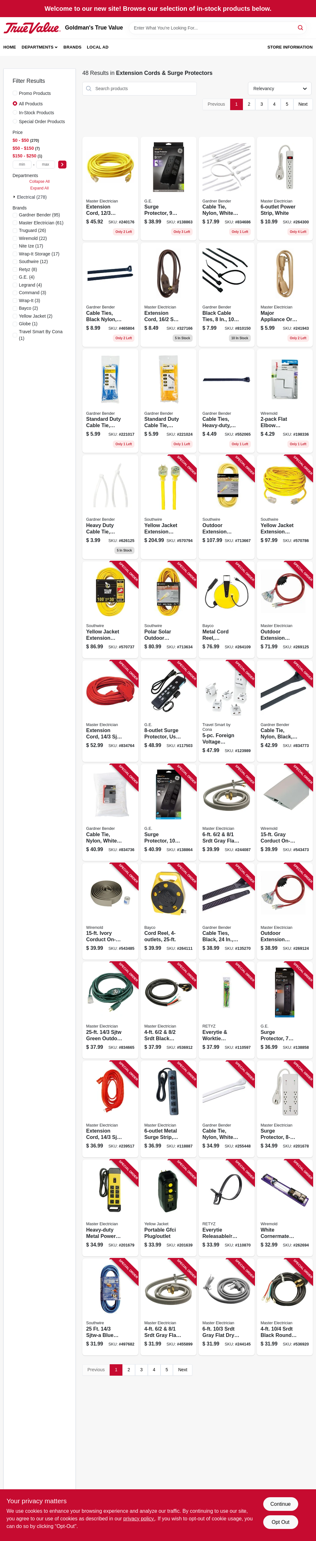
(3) (32, 292)
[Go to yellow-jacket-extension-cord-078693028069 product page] (168, 507)
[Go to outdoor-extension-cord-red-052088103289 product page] (285, 609)
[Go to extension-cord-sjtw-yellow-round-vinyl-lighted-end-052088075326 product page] (110, 189)
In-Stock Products (36, 112)
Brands (73, 47)
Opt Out (280, 1522)
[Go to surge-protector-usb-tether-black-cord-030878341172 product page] (168, 711)
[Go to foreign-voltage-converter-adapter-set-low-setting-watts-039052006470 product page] (227, 711)
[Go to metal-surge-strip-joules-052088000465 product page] (168, 1109)
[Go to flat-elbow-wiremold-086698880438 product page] (285, 401)
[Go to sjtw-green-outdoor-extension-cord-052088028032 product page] (110, 1010)
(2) (28, 308)
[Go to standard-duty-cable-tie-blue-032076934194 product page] (110, 401)
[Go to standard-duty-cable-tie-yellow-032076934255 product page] (168, 401)
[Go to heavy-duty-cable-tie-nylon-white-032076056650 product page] (110, 507)
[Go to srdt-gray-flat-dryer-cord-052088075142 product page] (227, 1307)
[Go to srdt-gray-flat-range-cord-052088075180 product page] (227, 812)
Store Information (290, 47)
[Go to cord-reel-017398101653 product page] (168, 911)
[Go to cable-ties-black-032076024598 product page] (227, 911)
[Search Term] (218, 28)
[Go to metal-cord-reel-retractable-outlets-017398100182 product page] (227, 609)
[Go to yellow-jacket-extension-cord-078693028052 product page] (285, 507)
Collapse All (39, 181)
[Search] (301, 27)
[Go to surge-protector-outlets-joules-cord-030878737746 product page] (168, 189)
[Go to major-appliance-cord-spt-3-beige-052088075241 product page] (285, 295)
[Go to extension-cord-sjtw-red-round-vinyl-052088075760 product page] (110, 1109)
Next (303, 104)
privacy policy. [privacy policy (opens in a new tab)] (139, 1518)
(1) (28, 323)
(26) (32, 230)
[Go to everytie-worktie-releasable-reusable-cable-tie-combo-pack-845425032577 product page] (227, 1010)
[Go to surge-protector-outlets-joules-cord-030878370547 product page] (285, 1010)
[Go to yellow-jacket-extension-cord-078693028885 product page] (110, 609)
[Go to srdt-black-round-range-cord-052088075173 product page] (168, 1010)
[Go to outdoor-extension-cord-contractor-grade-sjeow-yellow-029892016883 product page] (227, 507)
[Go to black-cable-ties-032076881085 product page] (227, 295)
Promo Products (35, 93)
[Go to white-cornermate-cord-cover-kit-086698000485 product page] (285, 1208)
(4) (27, 277)
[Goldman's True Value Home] (32, 28)
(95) (39, 214)
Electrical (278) (32, 197)
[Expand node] (15, 196)
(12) (33, 261)
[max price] (45, 165)
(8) (28, 269)
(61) (41, 222)
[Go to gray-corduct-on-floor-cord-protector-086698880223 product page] (285, 812)
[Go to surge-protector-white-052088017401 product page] (285, 1109)
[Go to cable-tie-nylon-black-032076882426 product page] (285, 711)
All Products (31, 103)
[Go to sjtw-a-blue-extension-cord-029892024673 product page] (110, 1307)
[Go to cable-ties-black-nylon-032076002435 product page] (110, 295)
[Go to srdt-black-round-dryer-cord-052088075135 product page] (285, 1307)
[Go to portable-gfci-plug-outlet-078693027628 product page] (168, 1208)
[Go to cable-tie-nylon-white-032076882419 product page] (110, 812)
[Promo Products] (15, 93)
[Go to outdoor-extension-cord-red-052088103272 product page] (285, 911)
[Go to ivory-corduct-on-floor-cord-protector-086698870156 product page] (110, 911)
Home (9, 47)
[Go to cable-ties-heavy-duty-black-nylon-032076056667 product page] (227, 401)
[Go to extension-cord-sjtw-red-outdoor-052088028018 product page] (110, 711)
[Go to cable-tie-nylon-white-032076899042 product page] (227, 1109)
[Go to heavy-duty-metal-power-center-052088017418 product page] (110, 1208)
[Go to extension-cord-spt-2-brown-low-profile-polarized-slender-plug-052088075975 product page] (168, 295)
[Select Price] (62, 165)
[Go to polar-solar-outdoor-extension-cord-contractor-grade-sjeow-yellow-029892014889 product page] (168, 609)
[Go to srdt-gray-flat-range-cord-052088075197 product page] (168, 1307)
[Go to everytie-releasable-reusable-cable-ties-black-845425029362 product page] (227, 1208)
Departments (37, 47)
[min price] (22, 165)
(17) (31, 245)
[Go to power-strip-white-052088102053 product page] (285, 189)
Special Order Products (42, 121)
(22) (33, 238)
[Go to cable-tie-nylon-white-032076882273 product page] (227, 189)
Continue (280, 1504)
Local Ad (97, 47)
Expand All (39, 188)
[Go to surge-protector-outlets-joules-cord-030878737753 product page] (168, 812)
